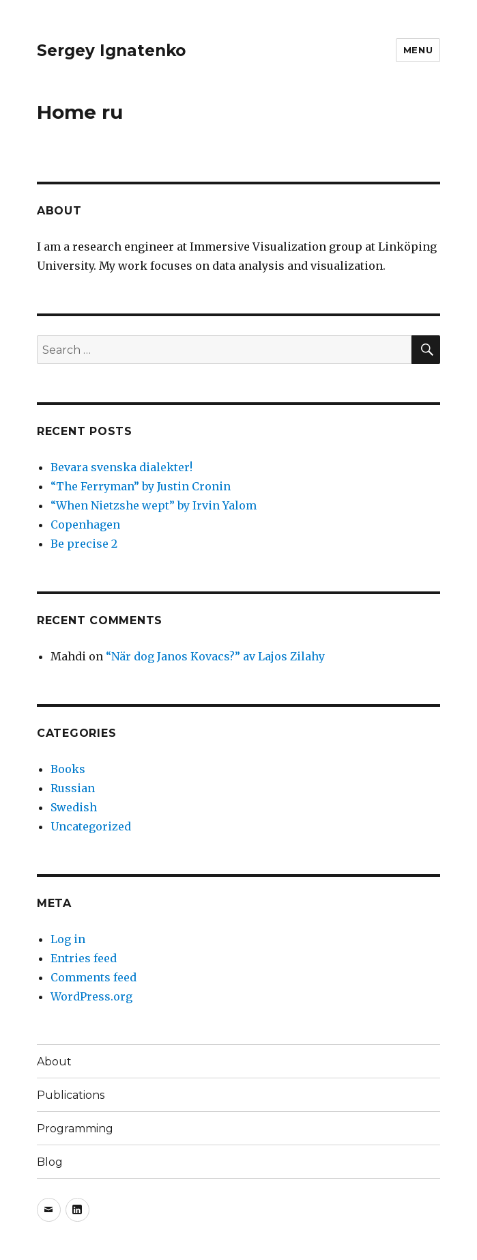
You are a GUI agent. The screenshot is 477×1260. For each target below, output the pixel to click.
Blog (50, 1162)
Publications (70, 1095)
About (54, 1061)
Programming (75, 1128)
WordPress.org (91, 996)
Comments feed (93, 977)
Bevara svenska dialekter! (121, 467)
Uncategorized (90, 826)
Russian (72, 788)
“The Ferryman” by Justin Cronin (140, 486)
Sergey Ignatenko (111, 50)
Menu (418, 49)
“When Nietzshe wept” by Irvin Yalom (153, 505)
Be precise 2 (83, 543)
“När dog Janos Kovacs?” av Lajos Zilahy (215, 656)
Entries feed (83, 958)
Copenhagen (85, 524)
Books (67, 769)
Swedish (73, 807)
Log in (67, 939)
